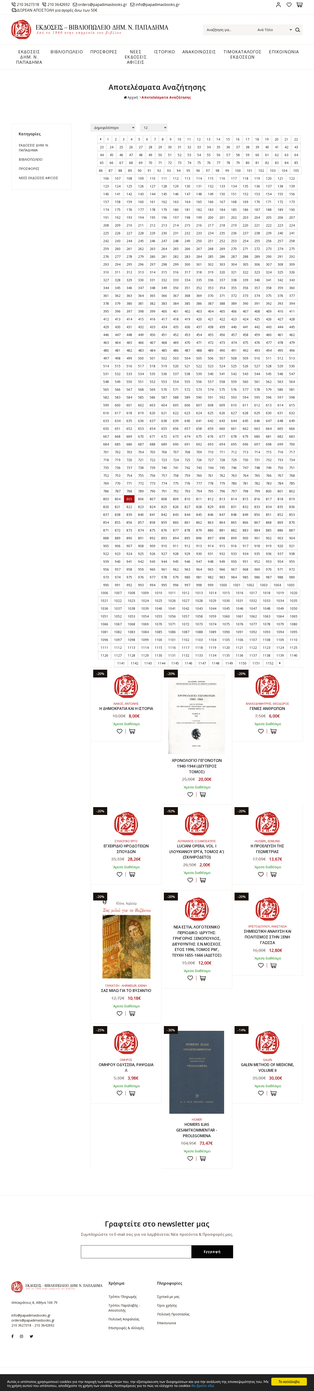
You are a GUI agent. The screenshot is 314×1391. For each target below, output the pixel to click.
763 (234, 476)
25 (121, 147)
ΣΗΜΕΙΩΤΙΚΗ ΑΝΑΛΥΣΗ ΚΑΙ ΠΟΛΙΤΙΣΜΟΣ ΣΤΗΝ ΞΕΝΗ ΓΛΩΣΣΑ (267, 938)
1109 (280, 640)
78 (228, 163)
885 (269, 530)
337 (222, 280)
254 (245, 241)
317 (187, 272)
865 (234, 523)
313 (141, 272)
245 (141, 241)
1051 (104, 616)
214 (176, 225)
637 (152, 421)
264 (164, 249)
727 (210, 460)
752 (106, 476)
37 (238, 147)
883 (245, 530)
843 (176, 515)
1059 (212, 616)
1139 (280, 656)
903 (280, 538)
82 (267, 163)
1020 (293, 593)
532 (117, 374)
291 (280, 257)
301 (199, 265)
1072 (185, 624)
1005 (291, 585)
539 (199, 374)
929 (187, 554)
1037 (118, 609)
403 (199, 311)
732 (269, 460)
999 (210, 585)
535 (152, 374)
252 (222, 241)
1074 (212, 624)
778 (210, 484)
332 (164, 280)
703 (129, 452)
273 (269, 249)
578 (257, 390)
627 (234, 413)
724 (176, 460)
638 (164, 421)
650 (106, 429)
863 (210, 523)
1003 (264, 585)
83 (277, 163)
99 (227, 171)
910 (164, 546)
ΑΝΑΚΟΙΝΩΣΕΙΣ (198, 52)
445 (292, 327)
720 (129, 460)
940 (117, 562)
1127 (118, 656)
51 (170, 155)
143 (141, 194)
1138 (266, 656)
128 (164, 186)
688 (152, 444)
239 (269, 233)
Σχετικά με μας (168, 1297)
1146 (188, 663)
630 (269, 413)
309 (292, 265)
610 (234, 405)
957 (117, 570)
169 (245, 202)
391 (257, 304)
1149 (229, 663)
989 (292, 577)
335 (199, 280)
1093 (266, 632)
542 (234, 374)
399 (152, 311)
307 (269, 265)
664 (269, 429)
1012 (185, 593)
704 (141, 452)
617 (117, 413)
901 (257, 538)
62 (277, 155)
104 (284, 171)
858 (152, 523)
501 (152, 358)
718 (106, 460)
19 (267, 139)
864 (222, 523)
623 (187, 413)
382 (152, 304)
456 (222, 335)
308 (280, 265)
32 (189, 147)
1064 (280, 616)
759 (187, 476)
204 (257, 218)
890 (129, 538)
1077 (253, 624)
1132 (185, 656)
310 (106, 272)
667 (106, 437)
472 (210, 343)
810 (187, 499)
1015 (226, 593)
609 (222, 405)
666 (292, 429)
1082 (118, 632)
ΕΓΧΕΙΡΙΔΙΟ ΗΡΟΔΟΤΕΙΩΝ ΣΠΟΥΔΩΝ (126, 849)
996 (176, 585)
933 (234, 554)
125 (129, 186)
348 (152, 288)
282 (176, 257)
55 (209, 155)
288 (245, 257)
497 (106, 358)
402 (187, 311)
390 (245, 304)
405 (222, 311)
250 (199, 241)
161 (152, 202)
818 (280, 499)
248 (176, 241)
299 (176, 265)
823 (141, 507)
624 (199, 413)
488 (199, 351)
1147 (202, 663)
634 (117, 421)
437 (199, 327)
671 (152, 437)
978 (164, 577)
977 (152, 577)
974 (117, 577)
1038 (131, 609)
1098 (131, 640)
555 (187, 382)
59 (247, 155)
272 (257, 249)
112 (176, 179)
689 (164, 444)
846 (210, 515)
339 (245, 280)
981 (199, 577)
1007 (118, 593)
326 (292, 272)
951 (245, 562)
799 (257, 491)
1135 (226, 656)
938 (292, 554)
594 (245, 397)
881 (222, 530)
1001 (236, 585)
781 (245, 484)
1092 (253, 632)
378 (106, 304)
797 (234, 491)
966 (222, 570)
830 (222, 507)
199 (199, 218)
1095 (293, 632)
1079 (280, 624)
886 (280, 530)
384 (176, 304)
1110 (293, 640)
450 (152, 335)
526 (245, 366)
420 (199, 319)
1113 (131, 648)
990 (106, 585)
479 (292, 343)
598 (292, 397)
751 (292, 468)
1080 (293, 624)
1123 (266, 648)
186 (245, 210)
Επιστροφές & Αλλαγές (126, 1329)
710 (210, 452)
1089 (212, 632)
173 (292, 202)
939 (106, 562)
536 (164, 374)
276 (106, 257)
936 (269, 554)
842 (164, 515)
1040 (158, 609)
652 (129, 429)
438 (210, 327)
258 (292, 241)
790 (152, 491)
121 (280, 179)
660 (222, 429)
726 (199, 460)
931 (210, 554)
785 (292, 484)
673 (176, 437)
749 (269, 468)
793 (187, 491)
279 (141, 257)
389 (234, 304)
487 (187, 351)
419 (187, 319)
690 (176, 444)
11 (189, 139)
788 (129, 491)
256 (269, 241)
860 (176, 523)
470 (187, 343)
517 (141, 366)
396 (117, 311)
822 (129, 507)
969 (257, 570)
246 (152, 241)
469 (176, 343)
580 (280, 390)
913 (199, 546)
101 (249, 171)
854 (106, 523)
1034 (280, 601)
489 (210, 351)
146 (176, 194)
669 (129, 437)
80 (247, 163)
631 (280, 413)
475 (245, 343)
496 (292, 351)
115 (210, 179)
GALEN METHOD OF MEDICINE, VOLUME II (267, 1068)
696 (245, 444)
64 (296, 155)
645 (245, 421)
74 (189, 163)
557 (210, 382)
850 (257, 515)
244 (129, 241)
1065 (293, 616)
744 (210, 468)
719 (117, 460)
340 (257, 280)
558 (222, 382)
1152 (269, 663)
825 (164, 507)
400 (164, 311)
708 (187, 452)
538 (187, 374)
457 (234, 335)
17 (247, 139)
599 (106, 405)
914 (210, 546)
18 (257, 139)
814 (234, 499)
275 (292, 249)
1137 (253, 656)
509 (245, 358)
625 (210, 413)
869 (280, 523)
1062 (253, 616)
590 (199, 397)
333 (176, 280)
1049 (280, 609)
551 (141, 382)
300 (187, 265)
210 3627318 (28, 4)
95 (188, 171)
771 (129, 484)
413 (117, 319)
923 (117, 554)
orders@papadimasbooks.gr (104, 4)
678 (234, 437)
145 (164, 194)
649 (292, 421)
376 (280, 296)
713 (245, 452)
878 (187, 530)
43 (296, 147)
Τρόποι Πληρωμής (122, 1297)
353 (210, 288)
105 (296, 171)
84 (286, 163)
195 (152, 218)
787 (117, 491)
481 (117, 351)
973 (106, 577)
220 (245, 225)
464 (117, 343)
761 (210, 476)
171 (269, 202)
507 (222, 358)
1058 (199, 616)
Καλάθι (300, 5)
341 (269, 280)
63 (286, 155)
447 (117, 335)
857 (141, 523)
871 (106, 530)
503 (176, 358)
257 (280, 241)
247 (164, 241)
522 (199, 366)
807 (152, 499)
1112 (118, 648)
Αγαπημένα (289, 5)
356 (245, 288)
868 (269, 523)
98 (217, 171)
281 (164, 257)
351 (187, 288)
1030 (226, 601)
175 (117, 210)
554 (176, 382)
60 (257, 155)
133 (222, 186)
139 (292, 186)
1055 (158, 616)
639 (176, 421)
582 (106, 397)
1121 (239, 648)
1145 (175, 663)
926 (152, 554)
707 (176, 452)
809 (176, 499)
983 (222, 577)
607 (199, 405)
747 (245, 468)
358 (269, 288)
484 (152, 351)
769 (106, 484)
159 (129, 202)
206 (280, 218)
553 (164, 382)
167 (222, 202)
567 (129, 390)
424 (245, 319)
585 (141, 397)
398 (141, 311)
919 (269, 546)
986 (257, 577)
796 (222, 491)
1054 (145, 616)
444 (280, 327)
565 (106, 390)
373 (245, 296)
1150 (242, 663)
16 (238, 139)
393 (280, 304)
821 (117, 507)
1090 (226, 632)
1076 (239, 624)
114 (199, 179)
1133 (199, 656)
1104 (212, 640)
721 (141, 460)
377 (292, 296)
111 (164, 179)
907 (129, 546)
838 (117, 515)
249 (187, 241)
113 (187, 179)
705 (152, 452)
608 (210, 405)
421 (210, 319)
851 (269, 515)
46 (121, 155)
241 (292, 233)
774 (164, 484)
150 (222, 194)
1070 (158, 624)
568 (141, 390)
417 (164, 319)
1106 (239, 640)
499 (129, 358)
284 (199, 257)
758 (176, 476)
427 (280, 319)
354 (222, 288)
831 (234, 507)
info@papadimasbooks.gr (162, 4)
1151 (256, 663)
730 (245, 460)
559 (234, 382)
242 (106, 241)
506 (210, 358)
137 (269, 186)
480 (106, 351)
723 (164, 460)
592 (222, 397)
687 (141, 444)
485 (164, 351)
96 (198, 171)
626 (222, 413)
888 (106, 538)
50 (160, 155)
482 (129, 351)
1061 (239, 616)
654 (152, 429)
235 (222, 233)
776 (187, 484)
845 (199, 515)
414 (129, 319)
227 (129, 233)
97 (208, 171)
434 (164, 327)
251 (210, 241)
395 (106, 311)
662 (245, 429)
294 (117, 265)
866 (245, 523)
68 (131, 163)
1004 (277, 585)
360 (292, 288)
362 (117, 296)
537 (176, 374)
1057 (185, 616)
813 (222, 499)
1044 (212, 609)
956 (106, 570)
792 (176, 491)
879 (199, 530)
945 (176, 562)
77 (218, 163)
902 (269, 538)
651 (117, 429)
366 (164, 296)
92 (159, 171)
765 (257, 476)
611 (245, 405)
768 (292, 476)
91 (149, 171)
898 (222, 538)
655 (164, 429)
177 (141, 210)
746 (234, 468)
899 (234, 538)
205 (269, 218)
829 (210, 507)
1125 (293, 648)
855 (117, 523)
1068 (131, 624)
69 (141, 163)
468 (164, 343)
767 (280, 476)
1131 (172, 656)
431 (129, 327)
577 (245, 390)
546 (280, 374)
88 (120, 171)
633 (106, 421)
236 (234, 233)
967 (234, 570)
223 (280, 225)
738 (141, 468)
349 (164, 288)
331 (152, 280)
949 (222, 562)
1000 (223, 585)
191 (106, 218)
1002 (250, 585)
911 (176, 546)
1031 (239, 601)
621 (164, 413)
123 (106, 186)
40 (267, 147)
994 (152, 585)
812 (210, 499)
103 (273, 171)
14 (218, 139)
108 (129, 179)
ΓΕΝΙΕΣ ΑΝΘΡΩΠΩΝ (267, 709)
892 (152, 538)
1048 (266, 609)
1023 (131, 601)
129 (176, 186)
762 (222, 476)
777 (199, 484)
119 (257, 179)
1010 (158, 593)
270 (234, 249)
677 (222, 437)
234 (210, 233)
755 (141, 476)
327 (106, 280)
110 (152, 179)
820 (106, 507)
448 (129, 335)
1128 (131, 656)
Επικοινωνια (166, 1324)
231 (176, 233)
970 (269, 570)
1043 (199, 609)
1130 (158, 656)
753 (117, 476)
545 (269, 374)
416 (152, 319)
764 (245, 476)
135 (245, 186)
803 (106, 499)
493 (257, 351)
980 (187, 577)
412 (106, 319)
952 (257, 562)
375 (269, 296)
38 (247, 147)
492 (245, 351)
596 (269, 397)
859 (164, 523)
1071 (172, 624)
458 (245, 335)
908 (141, 546)
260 (117, 249)
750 (280, 468)
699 (280, 444)
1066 (104, 624)
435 (176, 327)
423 (234, 319)
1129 (145, 656)
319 (210, 272)
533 (129, 374)
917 (245, 546)
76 (209, 163)
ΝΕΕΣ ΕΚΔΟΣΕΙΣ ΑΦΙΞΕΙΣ (134, 57)
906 (117, 546)
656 (176, 429)
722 (152, 460)
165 (199, 202)
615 (292, 405)
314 (152, 272)
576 (234, 390)
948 (210, 562)
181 (187, 210)
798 (245, 491)
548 (106, 382)
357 (257, 288)
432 (141, 327)
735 (106, 468)
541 (222, 374)
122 (292, 179)
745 (222, 468)
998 (199, 585)
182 (199, 210)
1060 (226, 616)
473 (222, 343)
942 (141, 562)
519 (164, 366)
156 (292, 194)
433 (152, 327)
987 (269, 577)
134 (234, 186)
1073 (199, 624)
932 (222, 554)
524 (222, 366)
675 (199, 437)
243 (117, 241)
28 (150, 147)
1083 (131, 632)
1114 (145, 648)
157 (106, 202)
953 (269, 562)
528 (269, 366)
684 (106, 444)
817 (269, 499)
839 (129, 515)
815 (245, 499)
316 (176, 272)
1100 (158, 640)
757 (164, 476)
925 (141, 554)
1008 (131, 593)
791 (164, 491)
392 (269, 304)
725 (187, 460)
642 (210, 421)
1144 (161, 663)
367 (176, 296)
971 (280, 570)
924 (129, 554)
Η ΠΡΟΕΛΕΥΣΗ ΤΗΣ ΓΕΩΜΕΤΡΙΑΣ (267, 849)
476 (257, 343)
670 (141, 437)
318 (199, 272)
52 (179, 155)
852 (280, 515)
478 (280, 343)
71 (160, 163)
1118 (199, 648)
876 (164, 530)
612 (257, 405)
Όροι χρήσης (167, 1306)
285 (210, 257)
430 (117, 327)
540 (210, 374)
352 (199, 288)
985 (245, 577)
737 (129, 468)
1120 (226, 648)
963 (187, 570)
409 (269, 311)
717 (292, 452)
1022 (118, 601)
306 (257, 265)
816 (257, 499)
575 (222, 390)
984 (234, 577)
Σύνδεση (278, 5)
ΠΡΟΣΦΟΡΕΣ (101, 52)
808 (164, 499)
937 (280, 554)
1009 (145, 593)
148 (199, 194)
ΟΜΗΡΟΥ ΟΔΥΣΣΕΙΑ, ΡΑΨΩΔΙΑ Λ (126, 1068)
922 (106, 554)
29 (160, 147)
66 (111, 163)
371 (222, 296)
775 (176, 484)
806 (141, 499)
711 (222, 452)
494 (269, 351)
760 (199, 476)
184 (222, 210)
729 (234, 460)
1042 (185, 609)
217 (210, 225)
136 (257, 186)
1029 (212, 601)
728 (222, 460)
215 (187, 225)
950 (234, 562)
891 (141, 538)
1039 (145, 609)
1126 (104, 656)
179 (164, 210)
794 (199, 491)
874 (141, 530)
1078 (266, 624)
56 (218, 155)
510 (257, 358)
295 (129, 265)
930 (199, 554)
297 (152, 265)
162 (164, 202)
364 (141, 296)
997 (187, 585)
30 (170, 147)
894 (176, 538)
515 (117, 366)
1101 (172, 640)
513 (292, 358)
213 (164, 225)
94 (178, 171)
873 (129, 530)
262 (141, 249)
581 (292, 390)
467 (152, 343)
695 (234, 444)
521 (187, 366)
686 (129, 444)
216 (199, 225)
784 (280, 484)
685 (117, 444)
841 (152, 515)
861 (187, 523)
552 (152, 382)
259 (106, 249)
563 (280, 382)
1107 (253, 640)
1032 (253, 601)
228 (141, 233)
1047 (253, 609)
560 (245, 382)
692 (199, 444)
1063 (266, 616)
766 (269, 476)
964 (199, 570)
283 (187, 257)
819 (292, 499)
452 (176, 335)
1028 (199, 601)
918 (257, 546)
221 (257, 225)
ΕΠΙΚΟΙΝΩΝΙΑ (285, 52)
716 (280, 452)
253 (234, 241)
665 (280, 429)
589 (187, 397)
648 (280, 421)
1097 (118, 640)
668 (117, 437)
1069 (145, 624)
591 (210, 397)
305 (245, 265)
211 (141, 225)
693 (210, 444)
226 (117, 233)
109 (141, 179)
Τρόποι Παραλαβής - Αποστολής (124, 1309)
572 (187, 390)
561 (257, 382)
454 (199, 335)
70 (150, 163)
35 (218, 147)
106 (106, 179)
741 (176, 468)
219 (234, 225)
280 (152, 257)
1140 (293, 656)
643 (222, 421)
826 (176, 507)
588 (176, 397)
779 (222, 484)
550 (129, 382)
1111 (104, 648)
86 (101, 171)
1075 (226, 624)
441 (245, 327)
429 (106, 327)
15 (228, 139)
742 (187, 468)
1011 (172, 593)
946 (187, 562)
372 (234, 296)
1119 (212, 648)
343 (292, 280)
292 (292, 257)
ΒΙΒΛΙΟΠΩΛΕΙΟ (63, 52)
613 (269, 405)
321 (234, 272)
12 (199, 139)
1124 (280, 648)
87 (110, 171)
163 (176, 202)
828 (199, 507)
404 (210, 311)
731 (257, 460)
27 (141, 147)
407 (245, 311)
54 (199, 155)
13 (208, 139)
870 (292, 523)
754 (129, 476)
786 (106, 491)
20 (276, 139)
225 (106, 233)
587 (164, 397)
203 (245, 218)
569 (152, 390)
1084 (145, 632)
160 (141, 202)
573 (199, 390)
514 (106, 366)
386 (199, 304)
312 (129, 272)
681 (269, 437)
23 (102, 147)
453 (187, 335)
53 (189, 155)
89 (130, 171)
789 (141, 491)
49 (150, 155)
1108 (266, 640)
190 (292, 210)
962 (176, 570)
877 (176, 530)
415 (141, 319)
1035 (293, 601)
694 (222, 444)
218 (222, 225)
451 (164, 335)
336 (210, 280)
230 (164, 233)
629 (257, 413)
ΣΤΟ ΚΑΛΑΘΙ (132, 732)
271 (245, 249)
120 (269, 179)
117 (234, 179)
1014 (212, 593)
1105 (226, 640)
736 (117, 468)
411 (292, 311)
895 (187, 538)
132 (210, 186)
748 (257, 468)
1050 (293, 609)
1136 (239, 656)
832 (245, 507)
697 (257, 444)
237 (245, 233)
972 (292, 570)
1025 (158, 601)
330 (141, 280)
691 (187, 444)
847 (222, 515)
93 (169, 171)
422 (222, 319)
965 (210, 570)
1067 (118, 624)
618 (129, 413)
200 (210, 218)
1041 (172, 609)
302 (210, 265)
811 (199, 499)
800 (269, 491)
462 (292, 335)
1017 (253, 593)
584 (129, 397)
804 (117, 499)
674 (187, 437)
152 (245, 194)
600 (117, 405)
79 (238, 163)
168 (234, 202)
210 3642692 (59, 4)
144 (152, 194)
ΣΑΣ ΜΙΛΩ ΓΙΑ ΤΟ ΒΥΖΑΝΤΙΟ (126, 991)
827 (187, 507)
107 (117, 179)
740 (164, 468)
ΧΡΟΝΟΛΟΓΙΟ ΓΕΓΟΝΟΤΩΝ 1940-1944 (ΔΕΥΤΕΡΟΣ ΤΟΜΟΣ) (197, 767)
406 (234, 311)
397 (129, 311)
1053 (131, 616)
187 (257, 210)
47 (131, 155)
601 (129, 405)
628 (245, 413)
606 (187, 405)
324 (269, 272)
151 (234, 194)
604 (164, 405)
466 (141, 343)
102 (261, 171)
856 (129, 523)
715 (269, 452)
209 (117, 225)
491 (234, 351)
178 (152, 210)
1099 (145, 640)
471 (199, 343)
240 (280, 233)
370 (210, 296)
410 (280, 311)
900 (245, 538)
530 (292, 366)
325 (280, 272)
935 (257, 554)
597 (280, 397)
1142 (134, 663)
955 (292, 562)
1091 (239, 632)
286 (222, 257)
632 (292, 413)
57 (228, 155)
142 (129, 194)
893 (164, 538)
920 (280, 546)
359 (280, 288)
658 (199, 429)
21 (286, 139)
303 (222, 265)
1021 (104, 601)
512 (280, 358)
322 (245, 272)
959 (141, 570)
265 (176, 249)
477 (269, 343)
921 (292, 546)
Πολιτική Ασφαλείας (123, 1320)
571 (176, 390)
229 (152, 233)
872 (117, 530)
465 (129, 343)
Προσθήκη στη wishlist (120, 731)
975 (129, 577)
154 (269, 194)
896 (199, 538)
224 (292, 225)
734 (292, 460)
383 (164, 304)
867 (257, 523)
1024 (145, 601)
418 (176, 319)
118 (245, 179)
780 (234, 484)
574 (210, 390)
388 (222, 304)
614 (280, 405)
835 (280, 507)
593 (234, 397)
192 (117, 218)
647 (269, 421)
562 (269, 382)
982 (210, 577)
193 (129, 218)
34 (209, 147)
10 (179, 139)
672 (164, 437)
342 (280, 280)
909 (152, 546)
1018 (266, 593)
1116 (172, 648)
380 (129, 304)
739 (152, 468)
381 (141, 304)
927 (164, 554)
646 (257, 421)
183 (210, 210)
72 (170, 163)
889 (117, 538)
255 (257, 241)
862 (199, 523)
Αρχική (131, 97)
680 (257, 437)
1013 (199, 593)
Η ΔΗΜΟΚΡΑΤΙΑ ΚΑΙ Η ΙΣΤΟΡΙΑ (126, 709)
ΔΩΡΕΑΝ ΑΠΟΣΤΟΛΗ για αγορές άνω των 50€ (58, 10)
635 (129, 421)
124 (117, 186)
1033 (266, 601)
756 (152, 476)
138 (280, 186)
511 (269, 358)
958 (129, 570)
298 (164, 265)
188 (269, 210)
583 (117, 397)
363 (129, 296)
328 (117, 280)
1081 (104, 632)
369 (199, 296)
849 (245, 515)
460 (269, 335)
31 (179, 147)
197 (176, 218)
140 (106, 194)
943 (152, 562)
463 (106, 343)
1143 (148, 663)
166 (210, 202)
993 (141, 585)
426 (269, 319)
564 (292, 382)
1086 (172, 632)
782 (257, 484)
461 (280, 335)
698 (269, 444)
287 (234, 257)
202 (234, 218)
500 (141, 358)
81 (257, 163)
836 (292, 507)
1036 (104, 609)
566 (117, 390)
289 (257, 257)
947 (199, 562)
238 (257, 233)
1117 (185, 648)
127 (152, 186)
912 (187, 546)
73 (179, 163)
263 (152, 249)
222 (269, 225)
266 (187, 249)
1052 (118, 616)
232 (187, 233)
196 (164, 218)
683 (292, 437)
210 (129, 225)
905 (106, 546)
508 (234, 358)
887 (292, 530)
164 (187, 202)
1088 (199, 632)
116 (222, 179)
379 (117, 304)
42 (286, 147)
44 (102, 155)
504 (187, 358)
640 (187, 421)
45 (111, 155)
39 (257, 147)
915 (222, 546)
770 (117, 484)
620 (152, 413)
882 (234, 530)
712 (234, 452)
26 (131, 147)
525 (234, 366)
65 (102, 163)
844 (187, 515)
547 (292, 374)
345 (117, 288)
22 (296, 139)
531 (106, 374)
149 (210, 194)
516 (129, 366)
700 (292, 444)
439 (222, 327)
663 (257, 429)
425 (257, 319)
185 (234, 210)
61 (267, 155)
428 (292, 319)
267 (199, 249)
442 (257, 327)
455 (210, 335)
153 (257, 194)
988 (280, 577)
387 (210, 304)
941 (129, 562)
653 (141, 429)
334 (187, 280)
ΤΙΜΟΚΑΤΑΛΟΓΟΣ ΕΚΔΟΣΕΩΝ (243, 54)
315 (164, 272)
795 (210, 491)
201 (222, 218)
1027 (185, 601)
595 (257, 397)
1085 (158, 632)
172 (280, 202)
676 (210, 437)
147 (187, 194)
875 (152, 530)
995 (164, 585)
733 (280, 460)
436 (187, 327)
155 (280, 194)
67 (121, 163)
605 (176, 405)
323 (257, 272)
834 (269, 507)
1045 (226, 609)
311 (117, 272)
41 (277, 147)
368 (187, 296)
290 (269, 257)
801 (280, 491)
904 (292, 538)
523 (210, 366)
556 (199, 382)
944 (164, 562)
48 (141, 155)
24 (111, 147)
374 (257, 296)
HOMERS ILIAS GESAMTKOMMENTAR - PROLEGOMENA (197, 1131)
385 (187, 304)
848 (234, 515)
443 (269, 327)
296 (141, 265)
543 (245, 374)
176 (129, 210)
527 (257, 366)
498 (117, 358)
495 (280, 351)
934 (245, 554)
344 (106, 288)
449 (141, 335)
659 (210, 429)
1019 (280, 593)
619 (141, 413)
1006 (104, 593)
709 (199, 452)
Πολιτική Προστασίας (173, 1315)
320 (222, 272)
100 (238, 171)
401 (176, 311)
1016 (239, 593)
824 (152, 507)
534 (141, 374)
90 (140, 171)
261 (129, 249)
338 (234, 280)
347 (141, 288)
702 (117, 452)
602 (141, 405)
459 (257, 335)
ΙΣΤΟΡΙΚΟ (163, 52)
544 (257, 374)
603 (152, 405)
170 (257, 202)
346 (129, 288)
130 (187, 186)
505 (199, 358)
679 (245, 437)
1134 (212, 656)
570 (164, 390)
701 (106, 452)
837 (106, 515)
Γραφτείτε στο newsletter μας (157, 1225)
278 (129, 257)
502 (164, 358)
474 (234, 343)
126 (141, 186)
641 (199, 421)
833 (257, 507)
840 (141, 515)
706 (164, 452)
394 (292, 304)
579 (269, 390)
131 (199, 186)
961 (164, 570)
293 (106, 265)
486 (176, 351)
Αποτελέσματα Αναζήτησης (166, 97)
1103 (199, 640)
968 (245, 570)
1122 (253, 648)
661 (234, 429)
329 (129, 280)
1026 (172, 601)
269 (222, 249)
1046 (239, 609)
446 (106, 335)
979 (176, 577)
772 (141, 484)
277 (117, 257)
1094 (280, 632)
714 (257, 452)
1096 (104, 640)
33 (199, 147)
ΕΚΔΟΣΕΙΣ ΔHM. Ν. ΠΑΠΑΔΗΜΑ (26, 57)
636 (141, 421)
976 (141, 577)
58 (238, 155)
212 (152, 225)
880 (210, 530)
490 (222, 351)
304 (234, 265)
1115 (158, 648)
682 (280, 437)
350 (176, 288)
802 (292, 491)
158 (117, 202)
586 (152, 397)
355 (234, 288)
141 (117, 194)
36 (228, 147)
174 (106, 210)
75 (199, 163)
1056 (172, 616)
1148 (215, 663)
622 (176, 413)
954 (280, 562)
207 (292, 218)
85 (296, 163)
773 (152, 484)
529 (280, 366)
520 (176, 366)
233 (199, 233)
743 (199, 468)
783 (269, 484)
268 (210, 249)
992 (129, 585)
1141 (121, 663)
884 (257, 530)
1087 (185, 632)
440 (234, 327)
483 (141, 351)
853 (292, 515)
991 (117, 585)
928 (176, 554)
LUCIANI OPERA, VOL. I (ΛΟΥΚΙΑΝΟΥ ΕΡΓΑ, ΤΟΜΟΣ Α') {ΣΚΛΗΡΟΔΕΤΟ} (197, 852)
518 (152, 366)
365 (152, 296)
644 (234, 421)
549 (117, 382)
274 (280, 249)
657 (187, 429)
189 (280, 210)
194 (141, 218)
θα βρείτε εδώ (223, 1385)
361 (106, 296)
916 (234, 546)
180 (176, 210)
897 (210, 538)
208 (106, 225)
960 (152, 570)
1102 (185, 640)
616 (106, 413)
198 (187, 218)
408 (257, 311)
